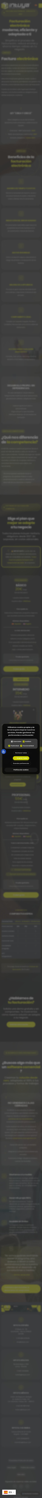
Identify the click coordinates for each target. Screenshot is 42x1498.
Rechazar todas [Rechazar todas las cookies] (21, 753)
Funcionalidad (27, 746)
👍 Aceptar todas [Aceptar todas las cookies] (21, 758)
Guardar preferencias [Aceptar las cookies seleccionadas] (21, 763)
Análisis (27, 741)
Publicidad (13, 746)
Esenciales (16, 741)
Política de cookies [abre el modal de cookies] (21, 770)
